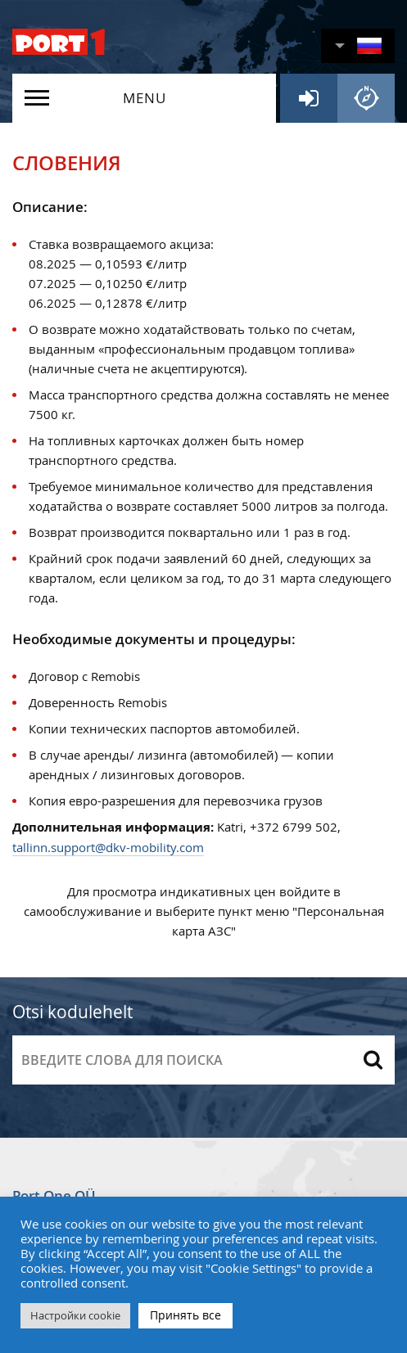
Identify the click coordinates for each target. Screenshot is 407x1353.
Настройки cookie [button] (75, 1315)
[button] (357, 46)
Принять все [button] (185, 1315)
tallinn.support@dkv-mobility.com (108, 847)
